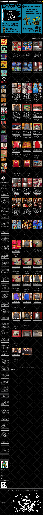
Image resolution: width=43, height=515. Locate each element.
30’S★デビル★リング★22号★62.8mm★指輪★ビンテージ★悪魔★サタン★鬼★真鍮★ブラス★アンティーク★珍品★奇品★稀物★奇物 (5, 298)
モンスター (2, 157)
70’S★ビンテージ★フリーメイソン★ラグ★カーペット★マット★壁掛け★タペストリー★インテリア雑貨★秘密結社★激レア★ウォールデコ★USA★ (5, 194)
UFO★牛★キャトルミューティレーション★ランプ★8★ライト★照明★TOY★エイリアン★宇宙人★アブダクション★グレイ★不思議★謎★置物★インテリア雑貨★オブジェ (5, 354)
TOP (11, 36)
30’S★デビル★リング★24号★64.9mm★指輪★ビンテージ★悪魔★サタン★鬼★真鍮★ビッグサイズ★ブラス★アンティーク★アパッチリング (5, 263)
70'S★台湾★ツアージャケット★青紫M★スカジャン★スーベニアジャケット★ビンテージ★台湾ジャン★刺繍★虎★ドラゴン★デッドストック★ (16, 303)
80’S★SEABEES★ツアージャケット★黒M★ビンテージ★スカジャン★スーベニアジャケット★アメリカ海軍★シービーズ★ (27, 249)
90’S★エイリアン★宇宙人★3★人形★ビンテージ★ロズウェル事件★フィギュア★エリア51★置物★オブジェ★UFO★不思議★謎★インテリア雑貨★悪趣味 (5, 250)
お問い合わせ (10, 490)
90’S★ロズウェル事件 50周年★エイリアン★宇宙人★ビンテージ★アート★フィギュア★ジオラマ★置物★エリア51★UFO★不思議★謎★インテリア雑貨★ (5, 255)
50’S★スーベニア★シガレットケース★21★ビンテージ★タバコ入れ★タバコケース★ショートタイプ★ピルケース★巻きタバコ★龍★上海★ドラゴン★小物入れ (37, 75)
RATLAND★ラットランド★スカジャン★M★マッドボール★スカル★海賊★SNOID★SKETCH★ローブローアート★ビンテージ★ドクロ (27, 358)
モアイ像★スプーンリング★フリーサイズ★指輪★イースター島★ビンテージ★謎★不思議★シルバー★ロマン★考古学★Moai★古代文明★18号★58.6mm (5, 397)
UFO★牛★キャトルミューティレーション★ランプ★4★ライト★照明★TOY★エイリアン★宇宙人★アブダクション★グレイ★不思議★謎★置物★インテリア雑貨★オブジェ (5, 328)
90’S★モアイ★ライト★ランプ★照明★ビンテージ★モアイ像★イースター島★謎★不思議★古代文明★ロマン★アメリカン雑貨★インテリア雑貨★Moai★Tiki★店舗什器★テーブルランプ (5, 318)
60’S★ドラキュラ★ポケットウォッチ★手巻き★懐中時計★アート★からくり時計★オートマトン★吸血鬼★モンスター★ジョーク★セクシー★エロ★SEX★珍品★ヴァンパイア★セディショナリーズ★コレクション (5, 418)
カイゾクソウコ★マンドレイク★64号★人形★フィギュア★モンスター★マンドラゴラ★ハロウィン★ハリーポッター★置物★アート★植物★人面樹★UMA (5, 303)
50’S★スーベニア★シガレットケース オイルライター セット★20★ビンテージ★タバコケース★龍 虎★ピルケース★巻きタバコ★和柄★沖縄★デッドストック (37, 191)
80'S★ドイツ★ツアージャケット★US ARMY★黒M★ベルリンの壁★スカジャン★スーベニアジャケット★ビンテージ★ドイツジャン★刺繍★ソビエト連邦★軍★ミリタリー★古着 (27, 211)
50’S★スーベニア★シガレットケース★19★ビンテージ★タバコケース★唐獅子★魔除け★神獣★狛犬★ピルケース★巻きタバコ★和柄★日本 (16, 96)
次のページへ (32, 40)
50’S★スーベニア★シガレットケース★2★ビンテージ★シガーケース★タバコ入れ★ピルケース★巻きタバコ (37, 133)
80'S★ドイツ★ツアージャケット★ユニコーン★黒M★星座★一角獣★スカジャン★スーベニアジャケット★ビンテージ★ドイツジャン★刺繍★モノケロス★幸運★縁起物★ (37, 304)
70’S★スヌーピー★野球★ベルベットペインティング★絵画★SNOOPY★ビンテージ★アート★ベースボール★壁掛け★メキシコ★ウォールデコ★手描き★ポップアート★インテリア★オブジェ (5, 374)
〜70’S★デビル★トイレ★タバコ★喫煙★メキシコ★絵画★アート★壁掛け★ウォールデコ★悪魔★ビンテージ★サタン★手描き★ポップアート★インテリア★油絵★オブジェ (5, 208)
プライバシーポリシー (15, 490)
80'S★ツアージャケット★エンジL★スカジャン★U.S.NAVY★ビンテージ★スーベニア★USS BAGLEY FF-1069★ (16, 151)
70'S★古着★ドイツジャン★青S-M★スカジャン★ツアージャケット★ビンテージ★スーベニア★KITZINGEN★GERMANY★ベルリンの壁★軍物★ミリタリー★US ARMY (27, 75)
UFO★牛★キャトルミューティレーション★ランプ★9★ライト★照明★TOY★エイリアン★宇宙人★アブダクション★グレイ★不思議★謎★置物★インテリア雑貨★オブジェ (5, 364)
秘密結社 (2, 76)
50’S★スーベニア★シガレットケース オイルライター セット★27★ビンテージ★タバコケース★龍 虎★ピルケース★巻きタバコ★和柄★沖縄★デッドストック (37, 170)
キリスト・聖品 (3, 161)
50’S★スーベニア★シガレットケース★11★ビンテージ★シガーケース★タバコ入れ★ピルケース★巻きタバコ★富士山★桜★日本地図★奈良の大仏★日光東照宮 (37, 115)
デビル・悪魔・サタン (3, 142)
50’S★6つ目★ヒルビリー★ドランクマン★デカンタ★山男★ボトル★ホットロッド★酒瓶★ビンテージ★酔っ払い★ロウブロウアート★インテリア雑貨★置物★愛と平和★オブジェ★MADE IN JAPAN (5, 381)
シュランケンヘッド (3, 149)
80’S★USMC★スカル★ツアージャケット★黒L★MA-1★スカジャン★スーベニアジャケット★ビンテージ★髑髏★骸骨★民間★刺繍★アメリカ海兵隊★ (16, 115)
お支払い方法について (21, 490)
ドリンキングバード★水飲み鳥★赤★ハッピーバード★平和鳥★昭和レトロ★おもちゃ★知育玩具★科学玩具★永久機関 (16, 285)
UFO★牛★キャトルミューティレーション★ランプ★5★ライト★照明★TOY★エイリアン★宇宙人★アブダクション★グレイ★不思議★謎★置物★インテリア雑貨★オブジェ (5, 333)
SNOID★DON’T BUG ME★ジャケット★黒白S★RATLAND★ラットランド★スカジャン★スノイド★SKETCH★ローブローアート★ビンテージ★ (16, 322)
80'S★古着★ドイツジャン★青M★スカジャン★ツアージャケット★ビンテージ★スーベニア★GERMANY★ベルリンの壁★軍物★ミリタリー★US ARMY (16, 75)
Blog (1, 478)
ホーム (2, 490)
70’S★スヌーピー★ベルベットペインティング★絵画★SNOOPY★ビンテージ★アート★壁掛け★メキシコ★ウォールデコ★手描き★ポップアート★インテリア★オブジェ (5, 232)
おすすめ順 (36, 38)
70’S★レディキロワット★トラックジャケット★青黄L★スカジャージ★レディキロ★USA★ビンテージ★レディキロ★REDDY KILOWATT (27, 303)
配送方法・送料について (28, 490)
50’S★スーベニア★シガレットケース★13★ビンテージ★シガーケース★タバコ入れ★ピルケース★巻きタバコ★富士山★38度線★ (16, 340)
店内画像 (2, 455)
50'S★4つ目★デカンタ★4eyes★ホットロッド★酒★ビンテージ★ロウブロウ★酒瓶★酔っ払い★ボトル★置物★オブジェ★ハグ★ (5, 190)
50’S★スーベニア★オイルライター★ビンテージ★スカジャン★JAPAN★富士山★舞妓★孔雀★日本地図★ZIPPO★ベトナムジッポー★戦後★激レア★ (5, 437)
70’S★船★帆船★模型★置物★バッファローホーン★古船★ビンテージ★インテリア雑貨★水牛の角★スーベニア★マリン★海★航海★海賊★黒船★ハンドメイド (5, 402)
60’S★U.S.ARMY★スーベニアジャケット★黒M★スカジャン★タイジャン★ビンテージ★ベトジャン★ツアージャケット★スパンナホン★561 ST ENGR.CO (27, 232)
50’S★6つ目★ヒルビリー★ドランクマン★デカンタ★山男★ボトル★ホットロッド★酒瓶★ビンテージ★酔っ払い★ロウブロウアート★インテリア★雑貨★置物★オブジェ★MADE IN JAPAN (5, 349)
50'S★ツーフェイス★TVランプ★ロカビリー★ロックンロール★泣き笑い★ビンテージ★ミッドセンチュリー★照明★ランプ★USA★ (5, 186)
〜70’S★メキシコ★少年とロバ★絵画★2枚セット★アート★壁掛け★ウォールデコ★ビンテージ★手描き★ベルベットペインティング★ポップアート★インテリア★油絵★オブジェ (5, 217)
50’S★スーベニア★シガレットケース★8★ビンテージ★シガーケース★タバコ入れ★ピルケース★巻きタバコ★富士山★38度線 (16, 133)
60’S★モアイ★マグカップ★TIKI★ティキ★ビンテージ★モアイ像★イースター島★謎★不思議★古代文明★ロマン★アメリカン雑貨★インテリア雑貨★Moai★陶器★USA (5, 223)
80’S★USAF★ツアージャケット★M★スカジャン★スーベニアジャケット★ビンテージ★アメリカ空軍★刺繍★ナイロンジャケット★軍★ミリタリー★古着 (37, 96)
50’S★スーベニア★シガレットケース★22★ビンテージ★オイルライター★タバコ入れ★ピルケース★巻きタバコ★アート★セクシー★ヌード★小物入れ (27, 191)
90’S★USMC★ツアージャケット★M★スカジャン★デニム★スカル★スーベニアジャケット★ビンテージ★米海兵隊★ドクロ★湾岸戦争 (27, 134)
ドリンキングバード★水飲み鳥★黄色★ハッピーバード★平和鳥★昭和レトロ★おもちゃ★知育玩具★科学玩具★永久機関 (37, 268)
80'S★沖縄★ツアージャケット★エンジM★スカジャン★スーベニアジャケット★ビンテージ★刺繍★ (17, 252)
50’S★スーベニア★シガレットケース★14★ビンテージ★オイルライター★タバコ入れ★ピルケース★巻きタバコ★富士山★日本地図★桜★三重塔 (37, 322)
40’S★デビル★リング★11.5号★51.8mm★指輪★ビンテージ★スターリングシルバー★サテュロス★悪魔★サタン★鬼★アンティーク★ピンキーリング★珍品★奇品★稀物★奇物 (5, 307)
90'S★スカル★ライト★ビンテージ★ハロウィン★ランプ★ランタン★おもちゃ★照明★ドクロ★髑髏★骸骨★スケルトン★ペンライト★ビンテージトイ (5, 259)
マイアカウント (34, 1)
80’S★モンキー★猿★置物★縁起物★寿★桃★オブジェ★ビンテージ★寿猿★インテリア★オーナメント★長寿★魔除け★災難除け (5, 277)
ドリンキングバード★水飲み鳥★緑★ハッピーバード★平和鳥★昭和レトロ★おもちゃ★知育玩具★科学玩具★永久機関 (27, 268)
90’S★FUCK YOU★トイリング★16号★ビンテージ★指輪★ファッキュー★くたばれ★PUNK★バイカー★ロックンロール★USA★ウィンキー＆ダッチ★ (5, 390)
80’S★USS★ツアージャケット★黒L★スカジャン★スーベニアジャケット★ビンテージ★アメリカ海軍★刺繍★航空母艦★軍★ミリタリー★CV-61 (27, 285)
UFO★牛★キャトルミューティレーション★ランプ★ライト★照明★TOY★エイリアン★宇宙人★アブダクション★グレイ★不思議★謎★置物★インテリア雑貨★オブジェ (5, 442)
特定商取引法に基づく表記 (34, 490)
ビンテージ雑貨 (3, 97)
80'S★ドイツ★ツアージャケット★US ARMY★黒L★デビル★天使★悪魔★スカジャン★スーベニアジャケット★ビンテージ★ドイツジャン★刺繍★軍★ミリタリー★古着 (16, 211)
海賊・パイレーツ (3, 129)
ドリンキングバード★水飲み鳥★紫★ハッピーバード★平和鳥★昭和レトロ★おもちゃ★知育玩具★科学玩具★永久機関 (37, 249)
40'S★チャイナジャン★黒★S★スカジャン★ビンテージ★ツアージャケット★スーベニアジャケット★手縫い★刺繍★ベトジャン (37, 210)
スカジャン (14, 36)
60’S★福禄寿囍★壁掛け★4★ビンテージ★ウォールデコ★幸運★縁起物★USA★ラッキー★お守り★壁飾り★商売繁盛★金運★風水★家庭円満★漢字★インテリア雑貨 (5, 323)
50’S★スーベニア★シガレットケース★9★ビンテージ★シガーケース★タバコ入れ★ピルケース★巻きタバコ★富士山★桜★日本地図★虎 (37, 340)
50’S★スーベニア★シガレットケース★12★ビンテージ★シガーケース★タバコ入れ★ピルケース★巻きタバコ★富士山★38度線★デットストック (27, 115)
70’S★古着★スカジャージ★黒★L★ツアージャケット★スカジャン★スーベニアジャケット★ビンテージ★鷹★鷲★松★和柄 (16, 356)
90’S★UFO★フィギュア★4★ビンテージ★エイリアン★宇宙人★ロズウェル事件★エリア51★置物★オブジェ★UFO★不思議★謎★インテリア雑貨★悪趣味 (5, 386)
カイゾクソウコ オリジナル (4, 68)
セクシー (2, 114)
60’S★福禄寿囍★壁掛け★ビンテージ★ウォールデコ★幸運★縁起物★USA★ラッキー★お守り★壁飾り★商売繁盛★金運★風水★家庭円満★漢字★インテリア (5, 424)
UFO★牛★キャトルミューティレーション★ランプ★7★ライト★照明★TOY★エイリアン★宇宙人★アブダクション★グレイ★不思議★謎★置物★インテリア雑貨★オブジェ (5, 344)
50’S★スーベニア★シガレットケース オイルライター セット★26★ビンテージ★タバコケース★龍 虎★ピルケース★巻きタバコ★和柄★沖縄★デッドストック (16, 54)
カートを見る (40, 1)
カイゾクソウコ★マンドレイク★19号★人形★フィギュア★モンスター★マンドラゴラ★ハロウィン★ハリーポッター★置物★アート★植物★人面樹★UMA (5, 413)
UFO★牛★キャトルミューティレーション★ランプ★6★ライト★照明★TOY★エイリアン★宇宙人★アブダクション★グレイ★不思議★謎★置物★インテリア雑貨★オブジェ (5, 339)
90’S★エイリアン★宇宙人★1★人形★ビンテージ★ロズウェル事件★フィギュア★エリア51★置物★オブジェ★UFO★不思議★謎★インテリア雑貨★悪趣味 (5, 241)
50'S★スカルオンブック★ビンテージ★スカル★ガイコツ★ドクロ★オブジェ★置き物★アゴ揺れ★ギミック (5, 446)
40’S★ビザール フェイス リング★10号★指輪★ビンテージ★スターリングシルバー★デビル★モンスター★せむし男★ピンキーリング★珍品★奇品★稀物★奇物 (5, 237)
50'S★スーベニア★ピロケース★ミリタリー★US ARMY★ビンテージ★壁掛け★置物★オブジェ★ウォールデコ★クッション (27, 151)
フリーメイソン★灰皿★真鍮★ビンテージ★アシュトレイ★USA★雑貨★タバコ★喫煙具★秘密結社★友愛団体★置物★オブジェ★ (5, 280)
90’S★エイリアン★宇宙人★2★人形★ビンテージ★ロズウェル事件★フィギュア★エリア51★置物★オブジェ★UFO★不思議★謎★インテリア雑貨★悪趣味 (5, 246)
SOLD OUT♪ (2, 180)
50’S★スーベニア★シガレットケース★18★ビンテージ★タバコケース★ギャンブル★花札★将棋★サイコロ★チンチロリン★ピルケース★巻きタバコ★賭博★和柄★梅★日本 (27, 96)
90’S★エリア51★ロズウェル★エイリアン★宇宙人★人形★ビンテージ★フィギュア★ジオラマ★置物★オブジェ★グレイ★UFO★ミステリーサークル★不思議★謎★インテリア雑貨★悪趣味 (5, 312)
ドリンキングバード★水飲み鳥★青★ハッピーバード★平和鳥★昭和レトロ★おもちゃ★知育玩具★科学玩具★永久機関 (16, 268)
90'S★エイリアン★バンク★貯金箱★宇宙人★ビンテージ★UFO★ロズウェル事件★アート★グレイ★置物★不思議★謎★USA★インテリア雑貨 (5, 360)
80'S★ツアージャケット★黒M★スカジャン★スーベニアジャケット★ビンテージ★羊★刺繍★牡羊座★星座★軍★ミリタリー (37, 285)
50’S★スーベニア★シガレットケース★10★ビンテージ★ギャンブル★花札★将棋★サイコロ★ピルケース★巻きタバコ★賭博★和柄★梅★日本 (27, 340)
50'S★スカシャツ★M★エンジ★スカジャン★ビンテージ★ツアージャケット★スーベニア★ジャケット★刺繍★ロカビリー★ (16, 170)
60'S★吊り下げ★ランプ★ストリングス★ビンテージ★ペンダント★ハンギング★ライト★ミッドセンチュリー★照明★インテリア (5, 409)
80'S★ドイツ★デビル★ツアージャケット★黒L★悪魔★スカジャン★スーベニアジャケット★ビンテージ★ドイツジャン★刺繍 (27, 322)
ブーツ (2, 124)
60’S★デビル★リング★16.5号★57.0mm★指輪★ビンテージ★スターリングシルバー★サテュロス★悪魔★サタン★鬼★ (5, 227)
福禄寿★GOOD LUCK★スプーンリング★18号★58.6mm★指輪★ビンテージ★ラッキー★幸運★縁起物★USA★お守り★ (5, 405)
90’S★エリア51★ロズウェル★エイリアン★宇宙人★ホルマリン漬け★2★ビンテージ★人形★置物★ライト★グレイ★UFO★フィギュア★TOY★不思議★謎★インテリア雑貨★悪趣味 (5, 293)
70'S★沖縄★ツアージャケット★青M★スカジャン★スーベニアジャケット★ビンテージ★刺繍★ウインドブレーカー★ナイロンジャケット (37, 232)
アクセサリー (2, 60)
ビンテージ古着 (3, 45)
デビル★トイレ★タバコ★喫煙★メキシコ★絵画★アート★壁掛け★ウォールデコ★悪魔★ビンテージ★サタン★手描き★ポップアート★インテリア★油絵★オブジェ (5, 199)
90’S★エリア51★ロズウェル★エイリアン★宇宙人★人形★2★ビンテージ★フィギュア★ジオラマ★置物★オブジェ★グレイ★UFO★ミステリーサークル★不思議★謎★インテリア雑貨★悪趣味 (5, 269)
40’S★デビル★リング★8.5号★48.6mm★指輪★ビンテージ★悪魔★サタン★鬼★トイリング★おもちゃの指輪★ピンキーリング (5, 273)
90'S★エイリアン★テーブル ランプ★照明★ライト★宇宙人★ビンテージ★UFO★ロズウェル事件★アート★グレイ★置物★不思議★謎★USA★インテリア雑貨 (5, 369)
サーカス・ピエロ (3, 169)
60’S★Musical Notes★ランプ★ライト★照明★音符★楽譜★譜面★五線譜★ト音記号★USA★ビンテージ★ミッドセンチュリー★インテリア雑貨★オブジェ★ (5, 213)
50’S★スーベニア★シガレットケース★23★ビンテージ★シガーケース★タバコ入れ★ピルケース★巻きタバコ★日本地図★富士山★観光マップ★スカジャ (37, 54)
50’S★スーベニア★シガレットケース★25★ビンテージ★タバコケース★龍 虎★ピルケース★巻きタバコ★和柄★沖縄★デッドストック (27, 54)
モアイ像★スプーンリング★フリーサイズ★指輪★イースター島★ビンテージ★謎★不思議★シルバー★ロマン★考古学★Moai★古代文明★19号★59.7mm (5, 450)
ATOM (40, 490)
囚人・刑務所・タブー (3, 106)
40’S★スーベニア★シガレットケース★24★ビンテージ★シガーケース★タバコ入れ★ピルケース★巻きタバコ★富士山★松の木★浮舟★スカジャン (16, 191)
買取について (2, 456)
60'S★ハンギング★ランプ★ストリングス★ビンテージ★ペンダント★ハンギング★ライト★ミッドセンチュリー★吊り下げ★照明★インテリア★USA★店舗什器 (5, 203)
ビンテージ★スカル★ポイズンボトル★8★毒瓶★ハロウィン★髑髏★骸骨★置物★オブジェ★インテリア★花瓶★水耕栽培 (5, 284)
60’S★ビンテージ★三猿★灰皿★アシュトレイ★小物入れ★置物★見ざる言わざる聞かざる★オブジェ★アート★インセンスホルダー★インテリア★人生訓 (5, 288)
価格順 (39, 38)
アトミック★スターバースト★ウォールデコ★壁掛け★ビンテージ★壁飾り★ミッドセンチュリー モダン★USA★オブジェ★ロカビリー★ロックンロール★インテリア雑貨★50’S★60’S (5, 432)
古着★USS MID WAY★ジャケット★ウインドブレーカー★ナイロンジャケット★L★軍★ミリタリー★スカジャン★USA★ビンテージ (37, 151)
